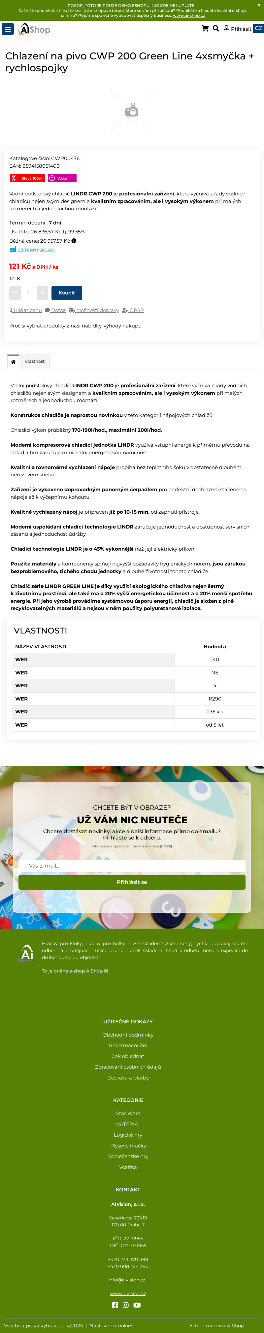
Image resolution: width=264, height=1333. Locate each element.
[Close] (258, 5)
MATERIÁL (128, 1124)
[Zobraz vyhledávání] (217, 28)
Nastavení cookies (111, 1325)
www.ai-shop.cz (189, 15)
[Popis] (13, 362)
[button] (237, 28)
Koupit (67, 293)
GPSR (133, 310)
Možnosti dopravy (94, 310)
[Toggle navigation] (8, 29)
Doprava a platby (128, 1078)
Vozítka (128, 1167)
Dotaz (55, 310)
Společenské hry (128, 1156)
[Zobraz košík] (207, 28)
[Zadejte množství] (28, 293)
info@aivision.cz (126, 1280)
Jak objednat (128, 1056)
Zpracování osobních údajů (128, 1067)
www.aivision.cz (128, 1293)
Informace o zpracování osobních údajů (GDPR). (132, 846)
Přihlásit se (132, 882)
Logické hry (128, 1135)
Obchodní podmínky (128, 1035)
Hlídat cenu (25, 310)
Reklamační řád (128, 1045)
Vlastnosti (35, 361)
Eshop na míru (207, 1325)
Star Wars (128, 1113)
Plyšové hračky (128, 1146)
